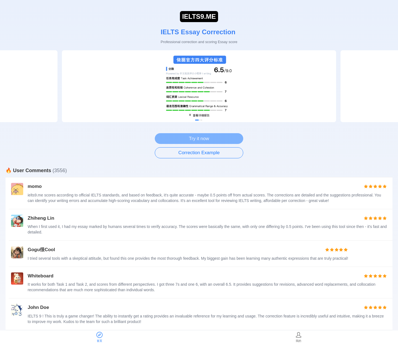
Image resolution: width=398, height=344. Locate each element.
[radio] (366, 186)
